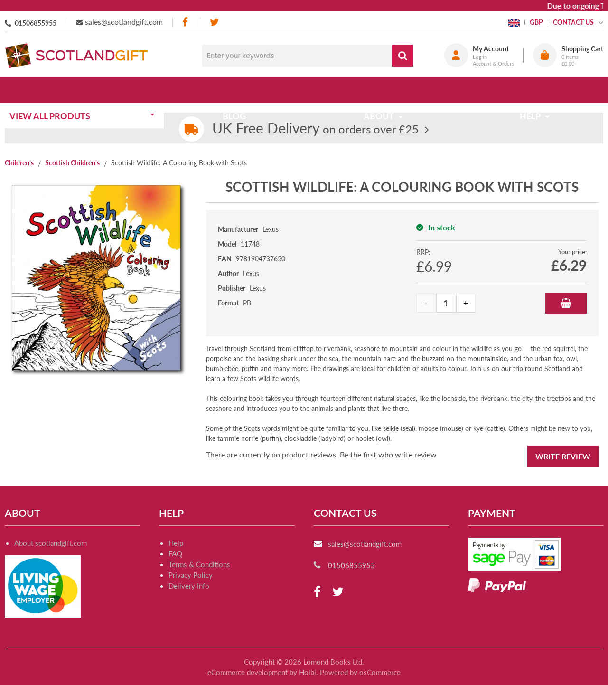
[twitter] (214, 22)
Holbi (307, 672)
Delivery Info (188, 585)
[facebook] (186, 22)
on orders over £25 (315, 129)
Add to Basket (566, 303)
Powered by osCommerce (360, 672)
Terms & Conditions (199, 564)
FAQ (175, 553)
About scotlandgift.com (50, 543)
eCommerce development (247, 672)
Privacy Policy (190, 575)
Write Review (562, 456)
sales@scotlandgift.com (124, 21)
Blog (237, 90)
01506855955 (35, 23)
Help (175, 543)
